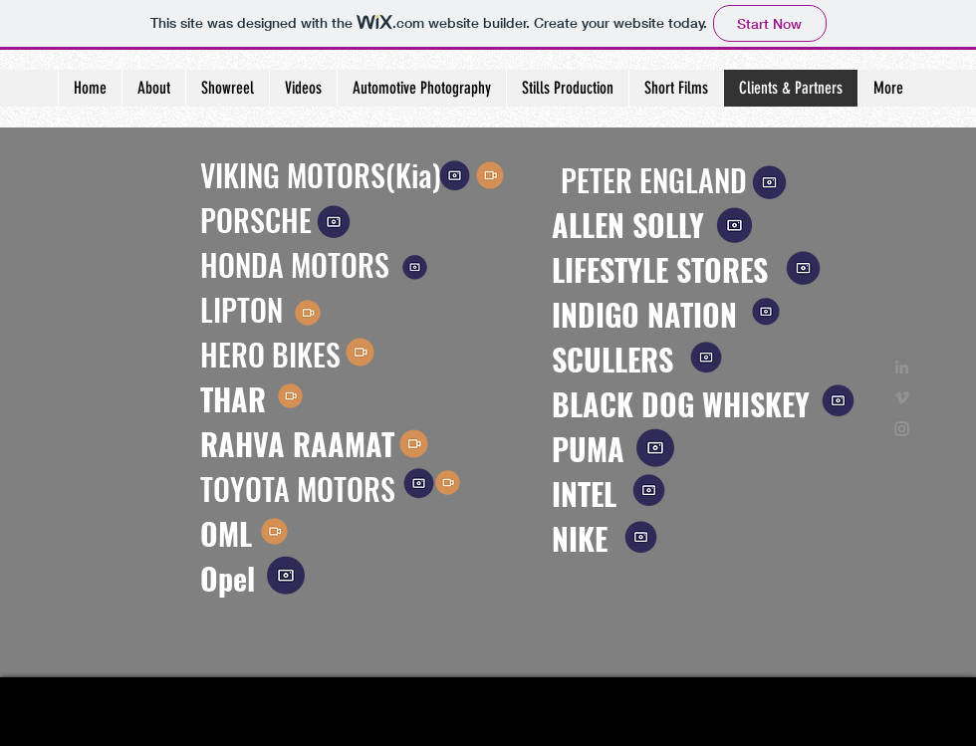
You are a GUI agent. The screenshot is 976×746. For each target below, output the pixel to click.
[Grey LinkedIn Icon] (901, 367)
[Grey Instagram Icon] (901, 428)
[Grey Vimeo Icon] (901, 397)
